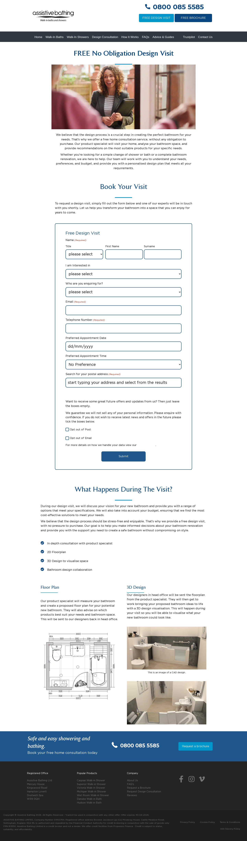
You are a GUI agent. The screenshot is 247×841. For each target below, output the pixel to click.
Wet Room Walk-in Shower (93, 795)
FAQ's (130, 784)
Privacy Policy (146, 445)
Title (68, 246)
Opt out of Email (81, 438)
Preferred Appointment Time (86, 356)
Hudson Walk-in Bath (89, 803)
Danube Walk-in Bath (89, 799)
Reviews (132, 795)
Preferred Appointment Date (86, 338)
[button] (181, 779)
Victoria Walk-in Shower (91, 788)
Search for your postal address (93, 374)
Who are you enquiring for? (84, 283)
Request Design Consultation (144, 792)
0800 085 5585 (178, 7)
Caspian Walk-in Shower (91, 780)
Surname (149, 246)
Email (76, 302)
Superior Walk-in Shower (91, 784)
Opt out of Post (80, 429)
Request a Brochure (139, 788)
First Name (112, 246)
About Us (132, 780)
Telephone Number (85, 320)
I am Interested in (78, 265)
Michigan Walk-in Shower (91, 792)
